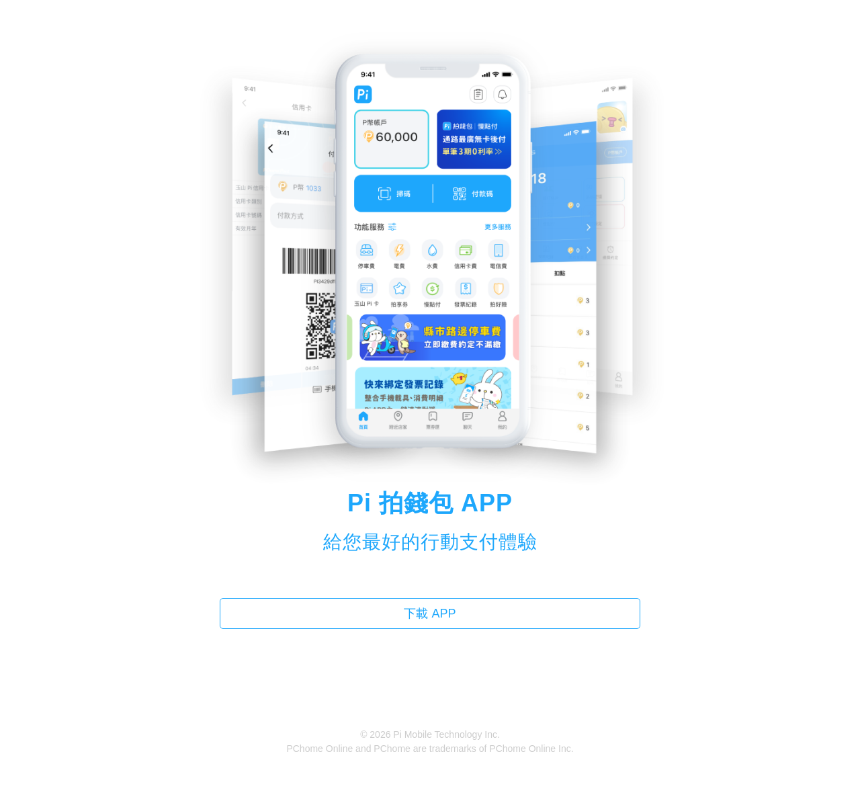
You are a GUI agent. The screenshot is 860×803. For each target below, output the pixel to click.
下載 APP (430, 613)
